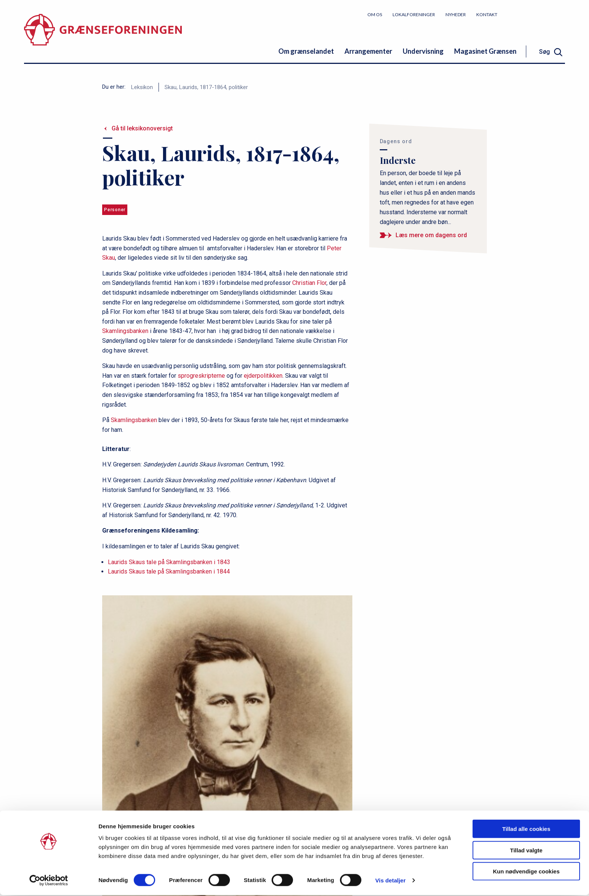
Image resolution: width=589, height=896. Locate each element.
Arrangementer (368, 51)
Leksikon (142, 87)
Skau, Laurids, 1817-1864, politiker (206, 87)
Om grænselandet (306, 51)
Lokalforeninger (414, 14)
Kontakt (486, 14)
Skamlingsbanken (125, 330)
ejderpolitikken (263, 375)
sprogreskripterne (201, 375)
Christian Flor (309, 282)
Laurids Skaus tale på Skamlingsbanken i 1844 (169, 571)
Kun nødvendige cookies (526, 872)
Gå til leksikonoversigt (142, 128)
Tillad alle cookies (526, 829)
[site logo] (103, 35)
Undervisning (423, 51)
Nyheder (456, 14)
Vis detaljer (390, 881)
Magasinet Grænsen (485, 51)
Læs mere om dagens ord (431, 235)
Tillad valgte (526, 851)
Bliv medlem (537, 14)
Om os (374, 14)
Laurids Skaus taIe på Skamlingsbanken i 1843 (169, 562)
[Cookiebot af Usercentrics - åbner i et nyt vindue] (49, 881)
